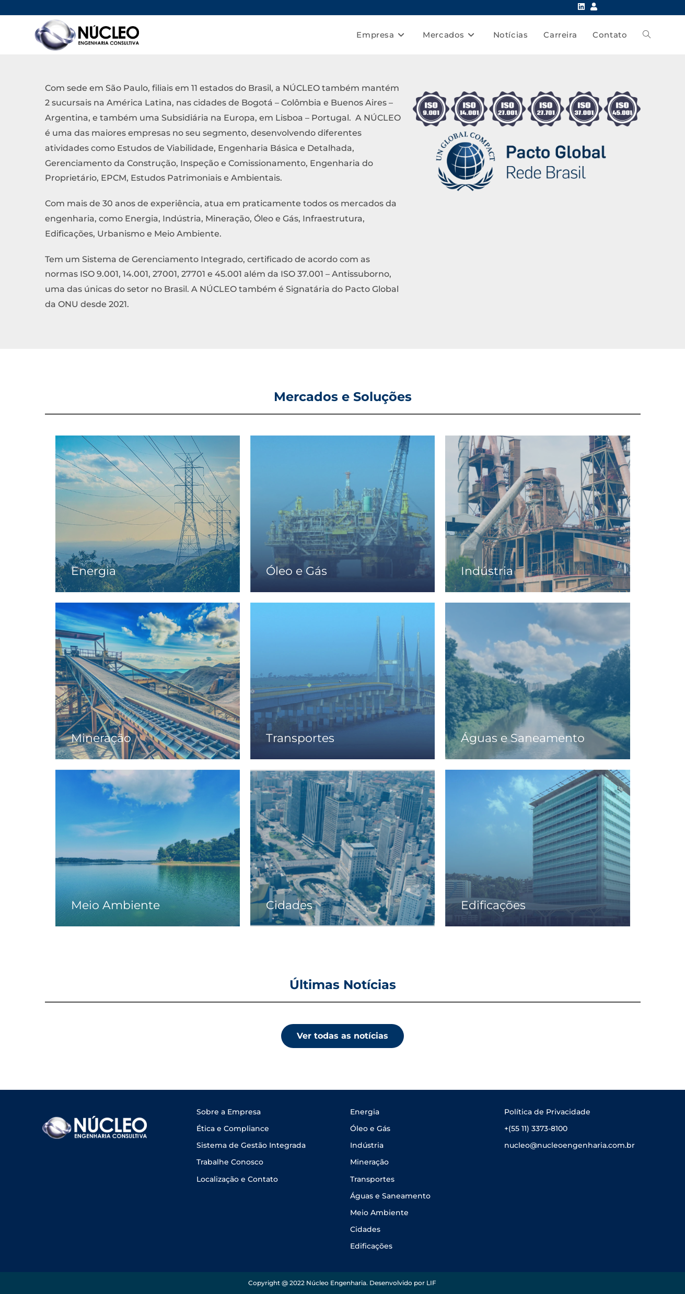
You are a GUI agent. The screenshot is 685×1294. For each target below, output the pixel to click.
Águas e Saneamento (390, 1196)
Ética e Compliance (232, 1128)
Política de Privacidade (547, 1111)
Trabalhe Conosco (229, 1162)
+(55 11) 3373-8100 (535, 1128)
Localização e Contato (237, 1179)
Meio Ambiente (379, 1212)
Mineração (369, 1162)
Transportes (372, 1179)
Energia (364, 1111)
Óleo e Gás (370, 1128)
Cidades (365, 1229)
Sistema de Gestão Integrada (251, 1145)
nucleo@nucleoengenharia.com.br (569, 1145)
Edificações (371, 1246)
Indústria (367, 1145)
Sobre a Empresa (228, 1111)
